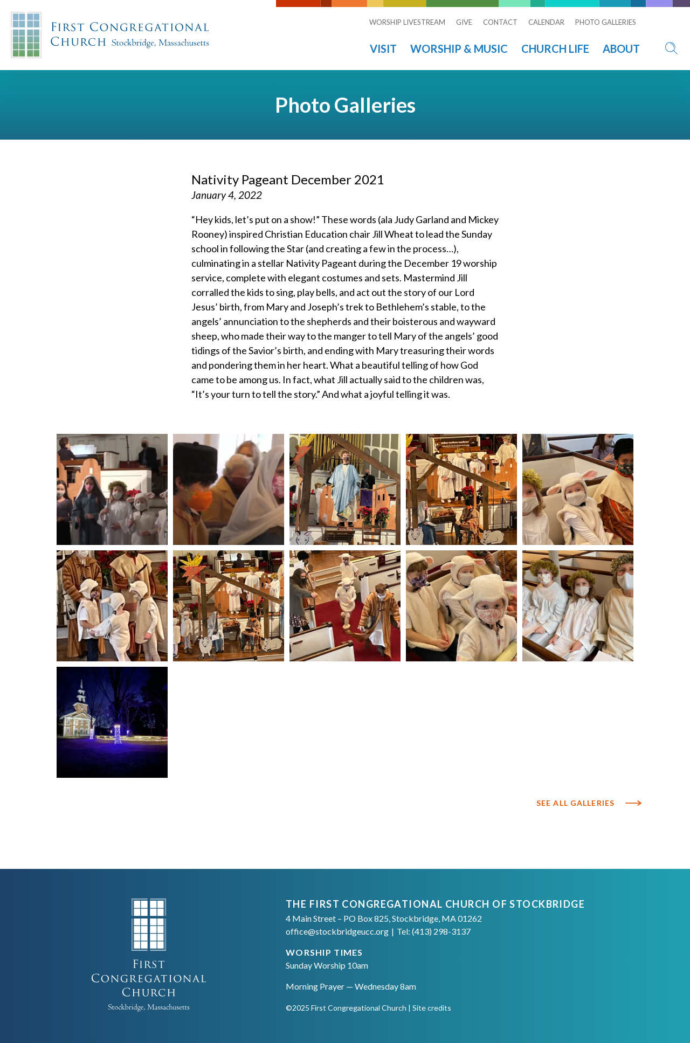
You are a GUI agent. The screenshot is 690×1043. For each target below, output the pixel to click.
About (621, 48)
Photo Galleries (605, 22)
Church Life (555, 48)
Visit (383, 48)
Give (464, 22)
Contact (500, 22)
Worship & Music (459, 48)
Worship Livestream (407, 22)
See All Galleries (575, 803)
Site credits (431, 1007)
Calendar (546, 22)
